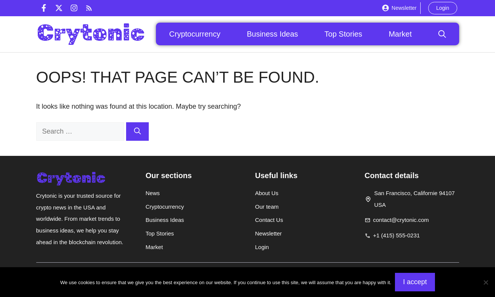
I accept (415, 282)
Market (400, 34)
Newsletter (404, 8)
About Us (267, 193)
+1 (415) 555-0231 (396, 235)
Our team (267, 206)
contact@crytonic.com (401, 220)
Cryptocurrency (195, 34)
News (153, 193)
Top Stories (343, 34)
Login (442, 8)
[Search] (137, 131)
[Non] (485, 282)
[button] (442, 34)
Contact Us (269, 220)
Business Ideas (272, 34)
